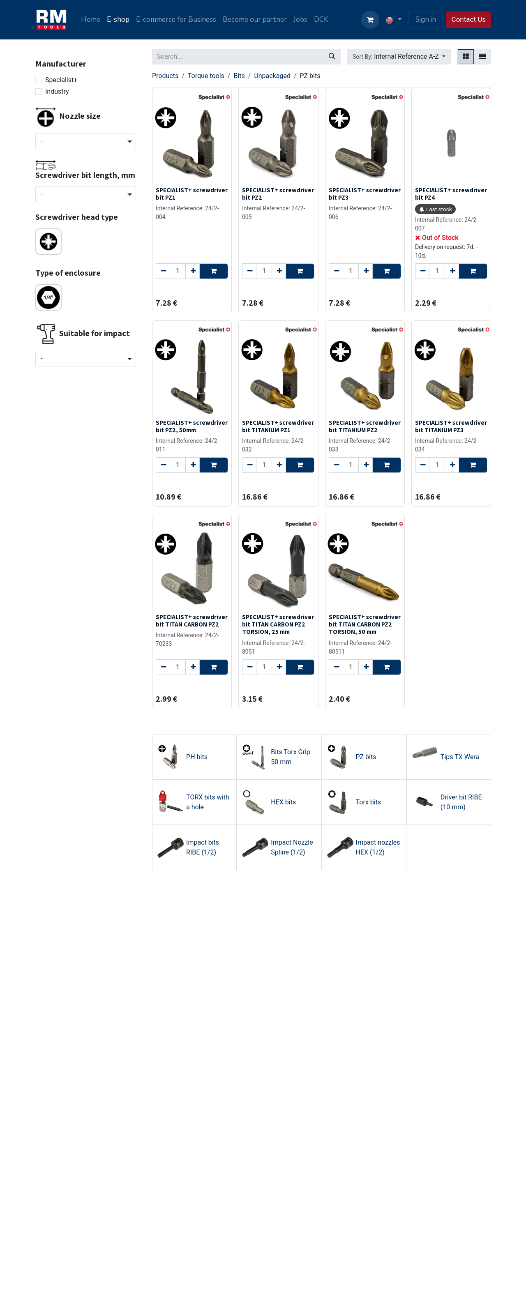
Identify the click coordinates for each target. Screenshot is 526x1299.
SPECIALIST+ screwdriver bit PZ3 (365, 193)
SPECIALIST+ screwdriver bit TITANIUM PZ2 (365, 426)
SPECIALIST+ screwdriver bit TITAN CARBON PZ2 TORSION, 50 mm (365, 624)
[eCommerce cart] (370, 20)
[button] (399, 56)
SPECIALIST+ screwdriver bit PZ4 (451, 193)
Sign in (425, 19)
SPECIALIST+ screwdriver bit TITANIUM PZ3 (451, 426)
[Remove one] (163, 271)
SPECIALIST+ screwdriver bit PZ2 (278, 193)
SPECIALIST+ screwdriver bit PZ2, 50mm (192, 426)
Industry (57, 91)
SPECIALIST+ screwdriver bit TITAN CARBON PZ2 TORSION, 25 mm (278, 624)
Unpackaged (272, 76)
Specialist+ (61, 80)
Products (165, 76)
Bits (239, 76)
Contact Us (469, 19)
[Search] (332, 56)
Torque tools (206, 76)
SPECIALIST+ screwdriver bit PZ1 (192, 193)
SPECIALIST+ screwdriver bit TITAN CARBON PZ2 (192, 620)
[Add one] (192, 271)
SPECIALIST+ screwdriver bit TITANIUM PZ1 (278, 426)
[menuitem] (91, 19)
